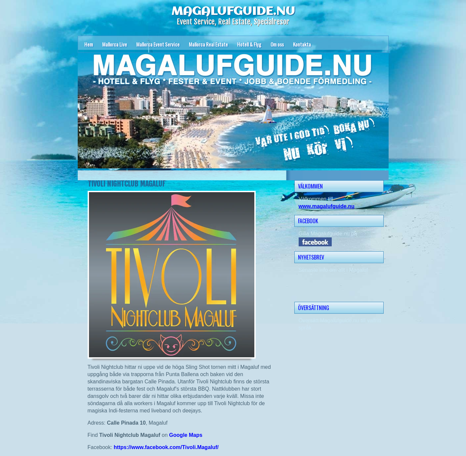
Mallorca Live (114, 44)
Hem (88, 44)
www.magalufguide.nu (327, 206)
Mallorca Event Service (158, 44)
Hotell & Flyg (249, 44)
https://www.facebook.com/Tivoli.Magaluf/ (166, 447)
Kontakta (302, 44)
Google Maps (185, 435)
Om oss (277, 44)
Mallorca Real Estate (208, 44)
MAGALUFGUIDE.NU (233, 11)
